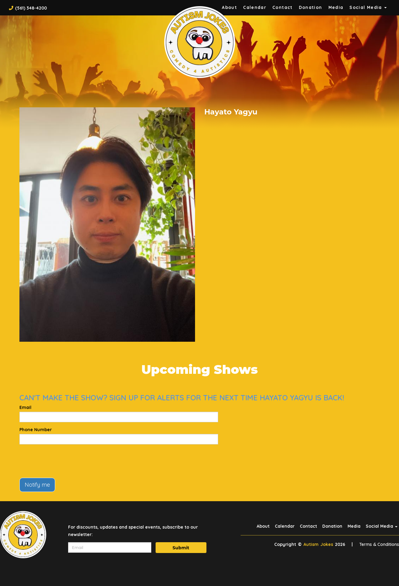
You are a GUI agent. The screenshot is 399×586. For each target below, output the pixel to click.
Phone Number (35, 429)
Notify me (37, 484)
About (263, 526)
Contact (282, 7)
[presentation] (66, 461)
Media (336, 7)
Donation (310, 7)
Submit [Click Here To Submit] (181, 548)
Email (25, 407)
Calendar (254, 7)
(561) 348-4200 (31, 8)
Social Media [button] (368, 7)
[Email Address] (109, 547)
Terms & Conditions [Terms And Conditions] (379, 544)
